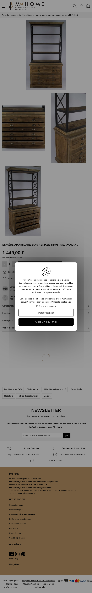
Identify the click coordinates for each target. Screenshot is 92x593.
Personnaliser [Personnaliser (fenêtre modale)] (46, 312)
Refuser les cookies (46, 306)
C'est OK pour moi (46, 321)
